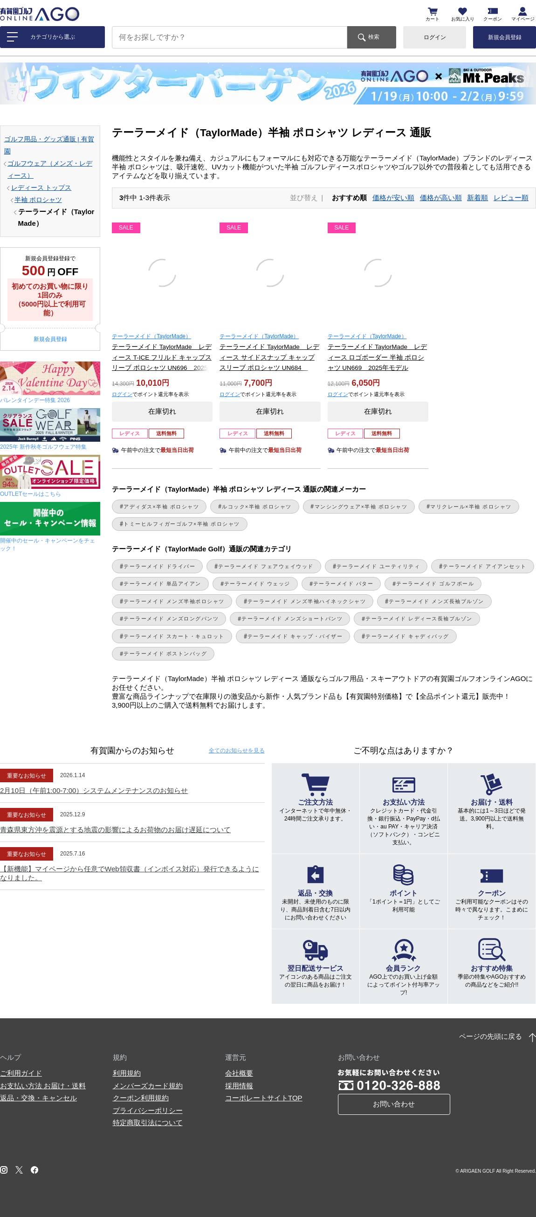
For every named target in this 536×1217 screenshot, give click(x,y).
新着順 (477, 198)
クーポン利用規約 (141, 1098)
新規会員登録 (505, 37)
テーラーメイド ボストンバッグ (165, 653)
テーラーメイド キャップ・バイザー (295, 636)
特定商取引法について (148, 1123)
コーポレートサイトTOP (263, 1098)
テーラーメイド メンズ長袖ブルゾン (436, 601)
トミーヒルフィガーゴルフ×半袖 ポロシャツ (182, 524)
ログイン (435, 37)
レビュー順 (511, 198)
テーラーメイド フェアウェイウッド (265, 566)
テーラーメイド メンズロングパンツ (171, 618)
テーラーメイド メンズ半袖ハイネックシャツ (306, 601)
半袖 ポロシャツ (38, 199)
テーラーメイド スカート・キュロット (174, 636)
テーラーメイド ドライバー (159, 566)
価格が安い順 (393, 198)
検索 (373, 37)
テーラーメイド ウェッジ (257, 583)
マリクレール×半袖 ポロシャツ (471, 506)
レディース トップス (41, 187)
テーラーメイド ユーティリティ (378, 566)
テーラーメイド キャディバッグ (407, 636)
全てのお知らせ (237, 750)
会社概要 (239, 1073)
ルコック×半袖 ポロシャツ (257, 506)
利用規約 (127, 1073)
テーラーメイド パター (343, 583)
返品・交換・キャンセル (38, 1098)
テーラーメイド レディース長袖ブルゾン (418, 618)
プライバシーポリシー (148, 1110)
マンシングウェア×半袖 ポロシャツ (361, 506)
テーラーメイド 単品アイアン (162, 583)
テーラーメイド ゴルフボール (435, 583)
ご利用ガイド (21, 1073)
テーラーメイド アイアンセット (484, 566)
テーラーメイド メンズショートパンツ (292, 618)
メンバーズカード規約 (148, 1086)
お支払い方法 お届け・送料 (43, 1086)
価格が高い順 (441, 198)
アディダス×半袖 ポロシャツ (161, 506)
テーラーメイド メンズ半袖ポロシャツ (174, 601)
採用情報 (239, 1086)
